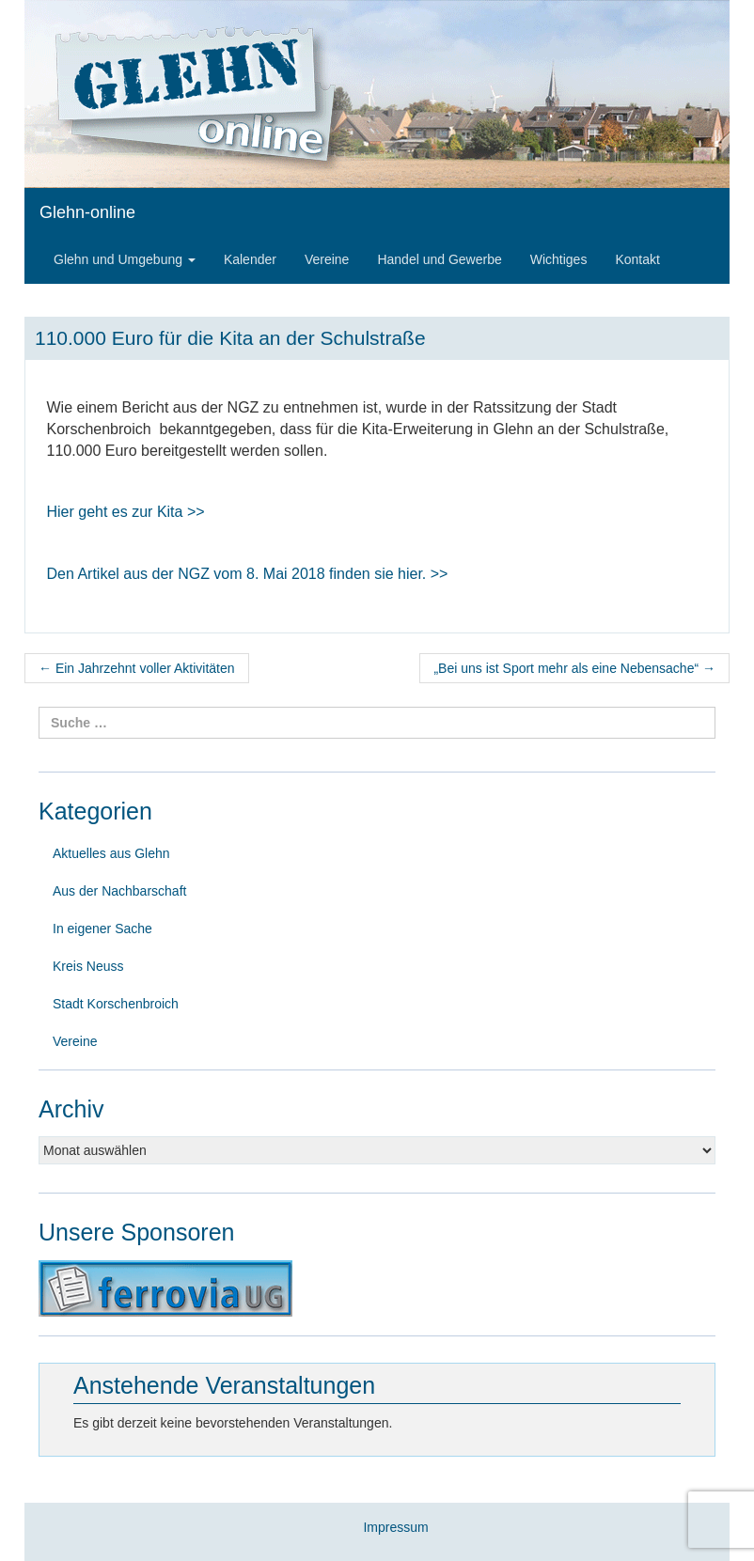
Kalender (250, 259)
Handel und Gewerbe (439, 259)
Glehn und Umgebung (125, 259)
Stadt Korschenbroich (116, 1003)
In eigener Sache (102, 928)
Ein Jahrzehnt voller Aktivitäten (137, 668)
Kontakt (637, 259)
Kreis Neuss (88, 966)
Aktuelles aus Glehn (111, 853)
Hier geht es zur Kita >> (126, 512)
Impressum (395, 1527)
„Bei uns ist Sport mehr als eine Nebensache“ (574, 668)
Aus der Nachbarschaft (119, 890)
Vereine (327, 259)
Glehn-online (87, 212)
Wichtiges (559, 259)
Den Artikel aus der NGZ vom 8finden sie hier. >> (247, 574)
